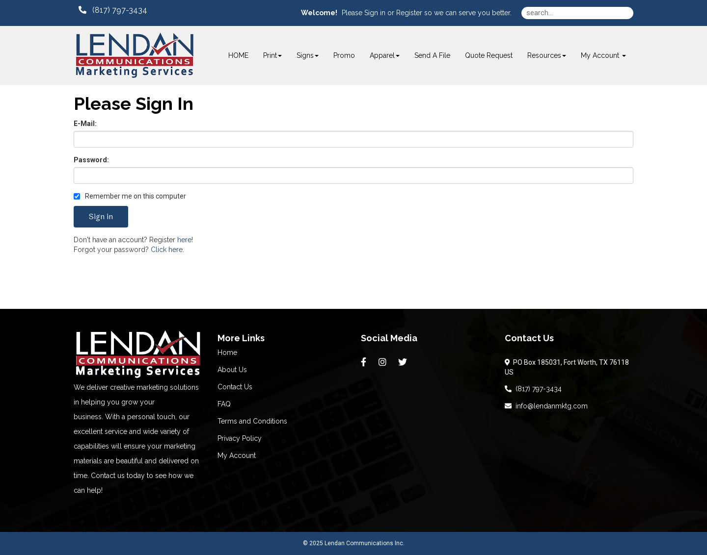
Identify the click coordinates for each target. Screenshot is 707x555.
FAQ (224, 404)
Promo (344, 55)
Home (227, 352)
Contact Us (235, 387)
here (184, 240)
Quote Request (489, 55)
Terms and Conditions (252, 421)
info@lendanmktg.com (546, 406)
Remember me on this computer (130, 196)
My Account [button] (603, 55)
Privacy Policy (240, 438)
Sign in (374, 13)
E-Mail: (85, 123)
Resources (546, 55)
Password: (91, 160)
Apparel (385, 55)
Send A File (432, 55)
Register (409, 13)
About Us (232, 370)
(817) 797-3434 (533, 389)
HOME (238, 55)
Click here (167, 249)
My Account (237, 455)
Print (272, 55)
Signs (308, 55)
